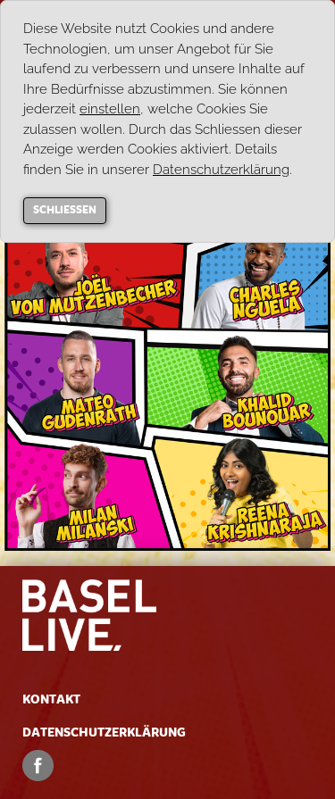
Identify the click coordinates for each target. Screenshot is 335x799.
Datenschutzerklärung (104, 733)
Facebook (38, 765)
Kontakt (51, 700)
